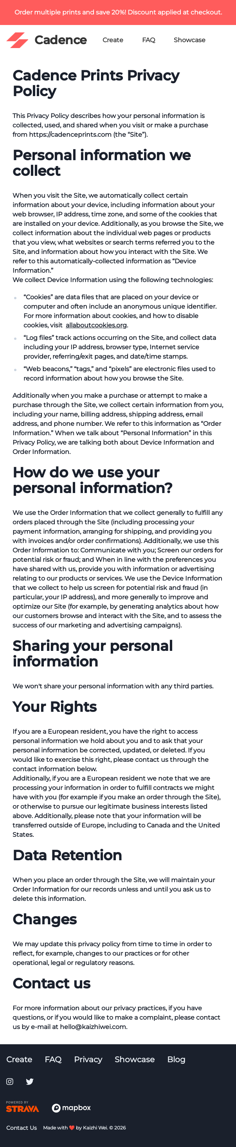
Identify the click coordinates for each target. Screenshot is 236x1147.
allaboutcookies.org (96, 325)
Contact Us (21, 1127)
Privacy (88, 1059)
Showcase (189, 40)
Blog (176, 1059)
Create (113, 40)
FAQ (148, 40)
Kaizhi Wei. (95, 1128)
